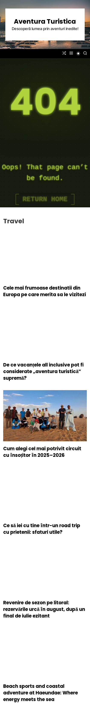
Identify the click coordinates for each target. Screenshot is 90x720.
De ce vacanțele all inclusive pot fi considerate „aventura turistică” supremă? (43, 371)
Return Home (44, 199)
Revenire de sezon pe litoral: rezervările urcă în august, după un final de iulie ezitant (44, 609)
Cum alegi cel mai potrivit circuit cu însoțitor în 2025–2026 (42, 452)
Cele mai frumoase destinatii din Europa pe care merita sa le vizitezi (44, 291)
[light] (78, 53)
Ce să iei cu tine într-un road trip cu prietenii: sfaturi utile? (41, 528)
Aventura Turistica (45, 21)
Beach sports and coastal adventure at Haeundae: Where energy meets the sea (40, 693)
